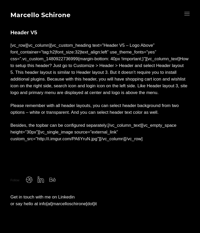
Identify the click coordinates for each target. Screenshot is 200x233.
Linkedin (66, 197)
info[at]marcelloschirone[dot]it (68, 203)
